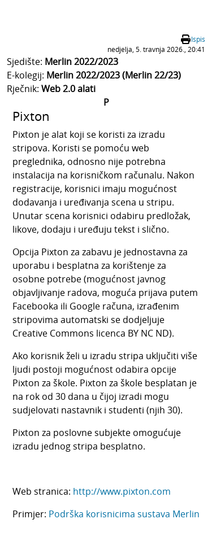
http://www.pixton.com (122, 491)
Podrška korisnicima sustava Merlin (124, 514)
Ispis (198, 39)
